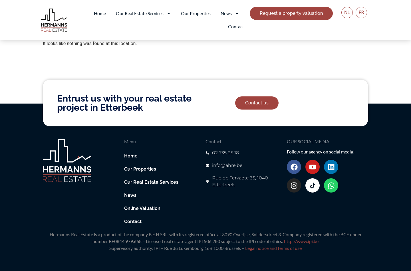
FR (361, 12)
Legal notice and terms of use (273, 248)
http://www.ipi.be (301, 241)
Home (100, 13)
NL (347, 12)
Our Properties (196, 13)
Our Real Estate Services (143, 13)
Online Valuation (142, 208)
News (230, 13)
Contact (236, 26)
